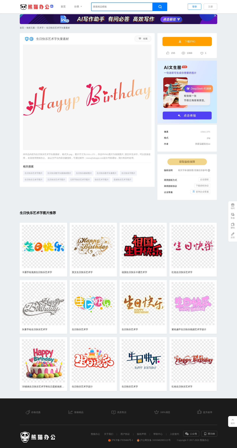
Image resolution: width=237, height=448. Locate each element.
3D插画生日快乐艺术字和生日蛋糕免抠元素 (43, 386)
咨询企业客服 (200, 191)
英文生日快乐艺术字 (81, 272)
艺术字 (40, 28)
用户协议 (125, 434)
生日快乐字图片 (128, 173)
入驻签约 (174, 434)
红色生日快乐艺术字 (180, 272)
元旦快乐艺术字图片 (56, 179)
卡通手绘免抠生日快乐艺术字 (37, 272)
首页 (63, 6)
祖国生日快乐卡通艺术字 (133, 272)
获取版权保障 (187, 161)
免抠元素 (30, 28)
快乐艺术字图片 (102, 179)
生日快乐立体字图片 (33, 179)
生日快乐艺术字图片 (33, 173)
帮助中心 (158, 434)
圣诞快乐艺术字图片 (122, 179)
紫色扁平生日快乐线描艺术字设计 (187, 329)
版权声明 (141, 434)
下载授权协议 (202, 185)
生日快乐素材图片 (84, 173)
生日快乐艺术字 (79, 329)
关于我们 (108, 434)
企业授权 (204, 179)
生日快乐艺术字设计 (81, 386)
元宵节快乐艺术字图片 (80, 179)
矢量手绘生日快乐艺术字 (34, 329)
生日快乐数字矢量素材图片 (59, 173)
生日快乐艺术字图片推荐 (38, 213)
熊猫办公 (95, 434)
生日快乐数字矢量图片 (107, 173)
